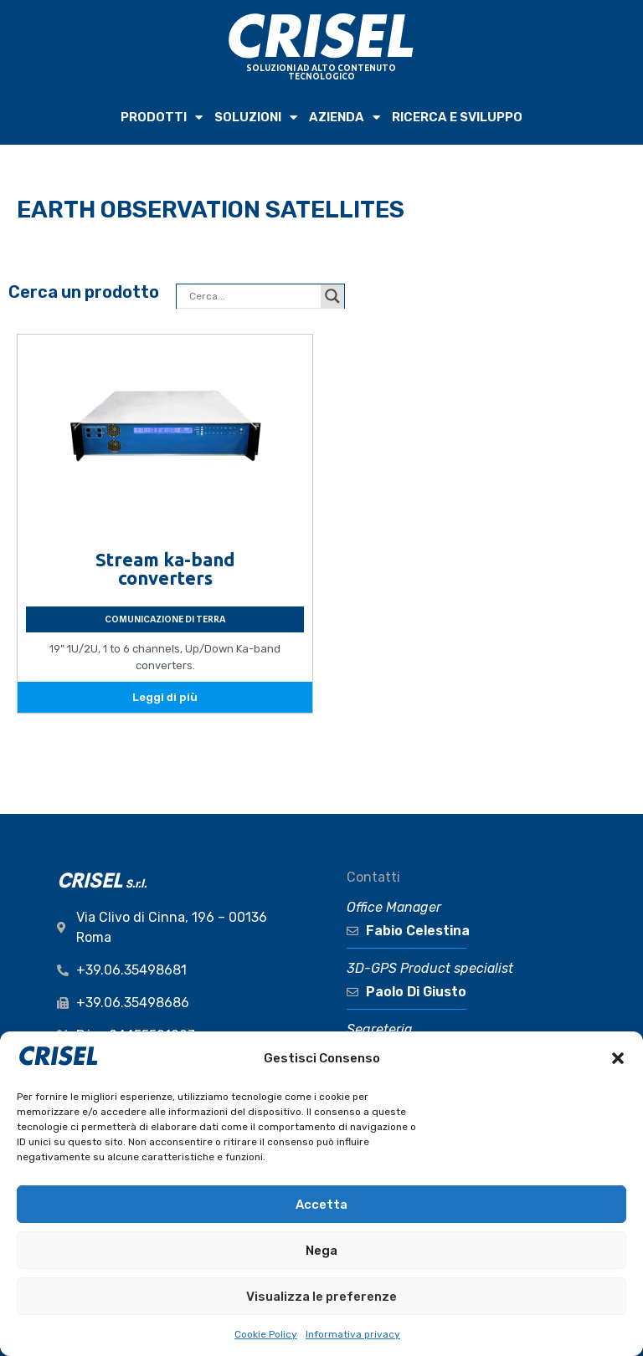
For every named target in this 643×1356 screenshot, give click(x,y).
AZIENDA (344, 117)
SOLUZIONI (255, 117)
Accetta (321, 1204)
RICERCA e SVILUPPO (457, 117)
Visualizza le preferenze (321, 1296)
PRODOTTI (162, 117)
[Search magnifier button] (332, 296)
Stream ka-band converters (165, 568)
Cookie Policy (265, 1334)
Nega (321, 1250)
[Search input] (252, 296)
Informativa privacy (353, 1334)
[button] (618, 1058)
